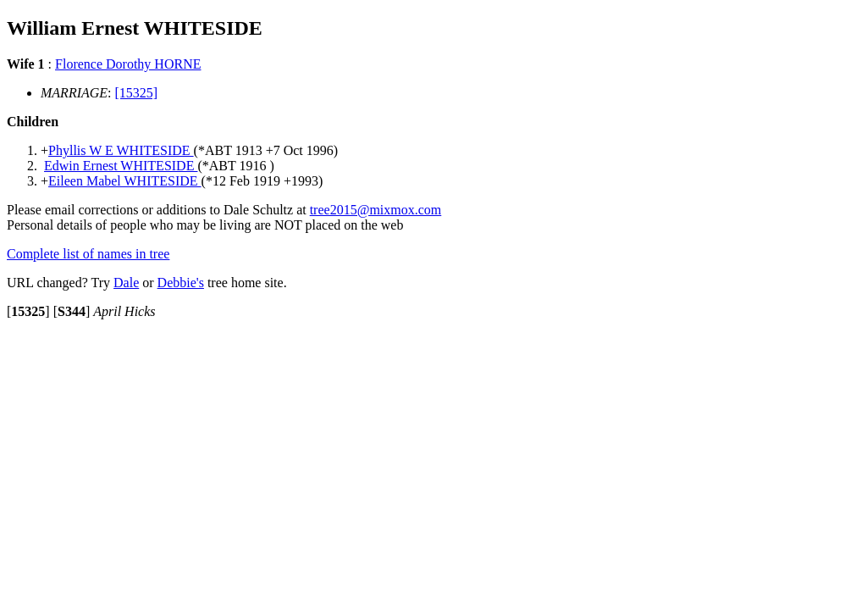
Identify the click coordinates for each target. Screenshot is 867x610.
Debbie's (180, 282)
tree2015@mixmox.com (376, 209)
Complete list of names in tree (88, 254)
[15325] (136, 93)
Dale (126, 282)
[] (28, 311)
